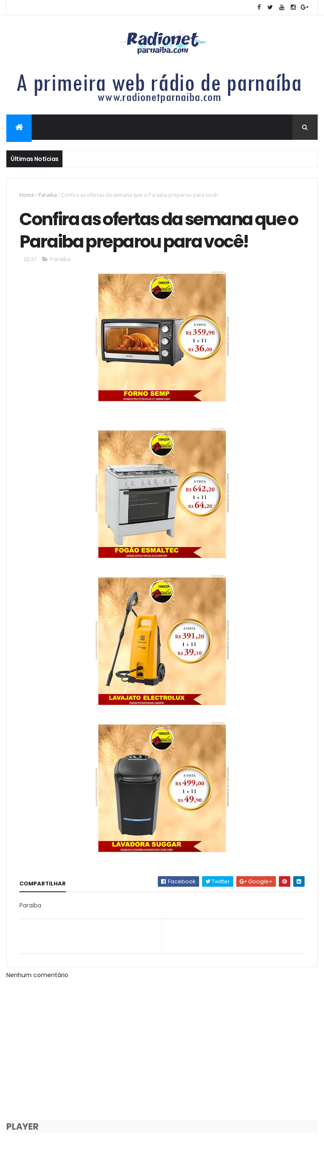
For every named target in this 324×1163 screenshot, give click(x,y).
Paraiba (47, 195)
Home (26, 195)
